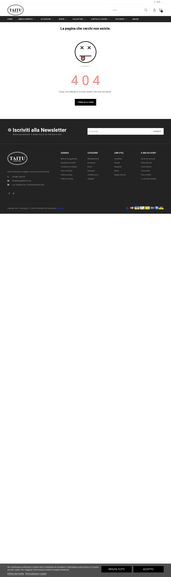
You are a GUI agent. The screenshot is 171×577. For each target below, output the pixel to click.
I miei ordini (145, 171)
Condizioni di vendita (69, 167)
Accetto (148, 569)
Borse (90, 167)
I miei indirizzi (146, 167)
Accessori (91, 163)
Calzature (91, 171)
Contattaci (118, 159)
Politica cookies (67, 179)
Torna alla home (85, 102)
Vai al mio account (148, 159)
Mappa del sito (120, 175)
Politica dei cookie (15, 573)
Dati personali (146, 163)
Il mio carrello (146, 175)
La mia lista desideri (148, 179)
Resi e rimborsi (66, 171)
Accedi (117, 163)
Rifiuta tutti (116, 569)
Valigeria (91, 179)
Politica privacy (66, 175)
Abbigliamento (93, 159)
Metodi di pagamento (69, 159)
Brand (116, 171)
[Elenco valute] (158, 2)
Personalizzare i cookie (35, 573)
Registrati (118, 167)
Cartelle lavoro (93, 175)
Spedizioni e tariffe (68, 163)
